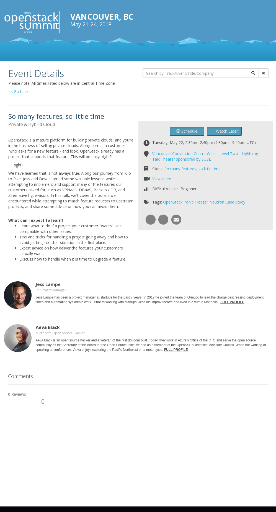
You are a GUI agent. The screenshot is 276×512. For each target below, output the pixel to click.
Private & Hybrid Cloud (31, 124)
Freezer (201, 202)
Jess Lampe (48, 284)
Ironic (189, 202)
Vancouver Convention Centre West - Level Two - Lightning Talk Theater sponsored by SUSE (205, 156)
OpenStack (172, 202)
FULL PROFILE (232, 302)
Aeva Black (48, 327)
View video (161, 178)
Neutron (216, 202)
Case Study (235, 202)
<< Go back (18, 91)
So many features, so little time (192, 168)
